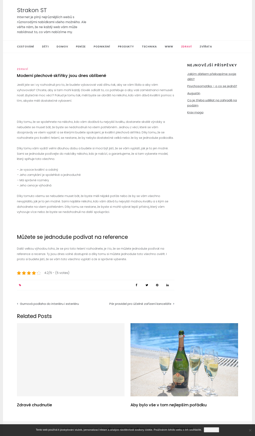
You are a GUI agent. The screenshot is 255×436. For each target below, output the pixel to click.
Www (169, 46)
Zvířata (206, 46)
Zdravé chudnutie (34, 405)
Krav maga (195, 112)
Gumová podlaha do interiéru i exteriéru (49, 304)
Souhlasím (211, 429)
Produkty (126, 46)
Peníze (81, 46)
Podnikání (102, 46)
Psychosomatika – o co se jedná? (212, 86)
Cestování (25, 46)
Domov (62, 46)
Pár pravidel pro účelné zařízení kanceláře (140, 304)
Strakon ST (32, 10)
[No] (250, 430)
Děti (45, 46)
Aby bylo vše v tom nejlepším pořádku (168, 405)
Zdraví (186, 46)
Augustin (193, 93)
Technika (149, 46)
